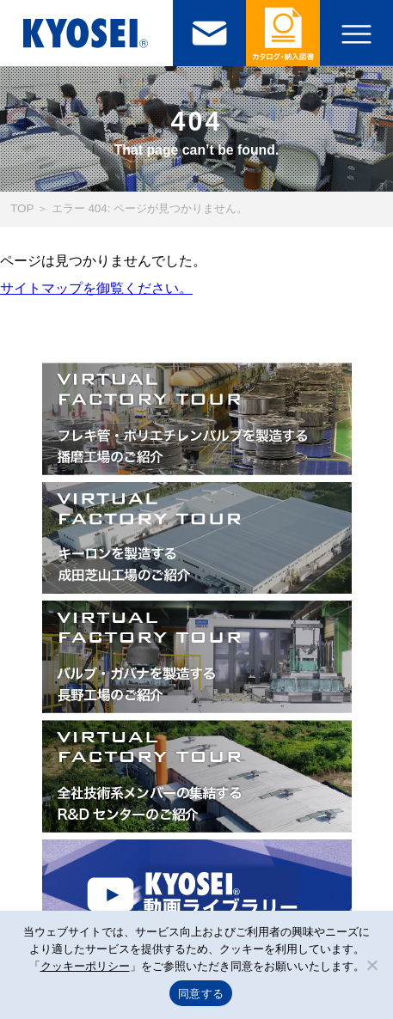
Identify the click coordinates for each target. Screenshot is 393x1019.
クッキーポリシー (85, 966)
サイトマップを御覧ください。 (96, 288)
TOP (22, 208)
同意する (201, 993)
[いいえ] (371, 964)
